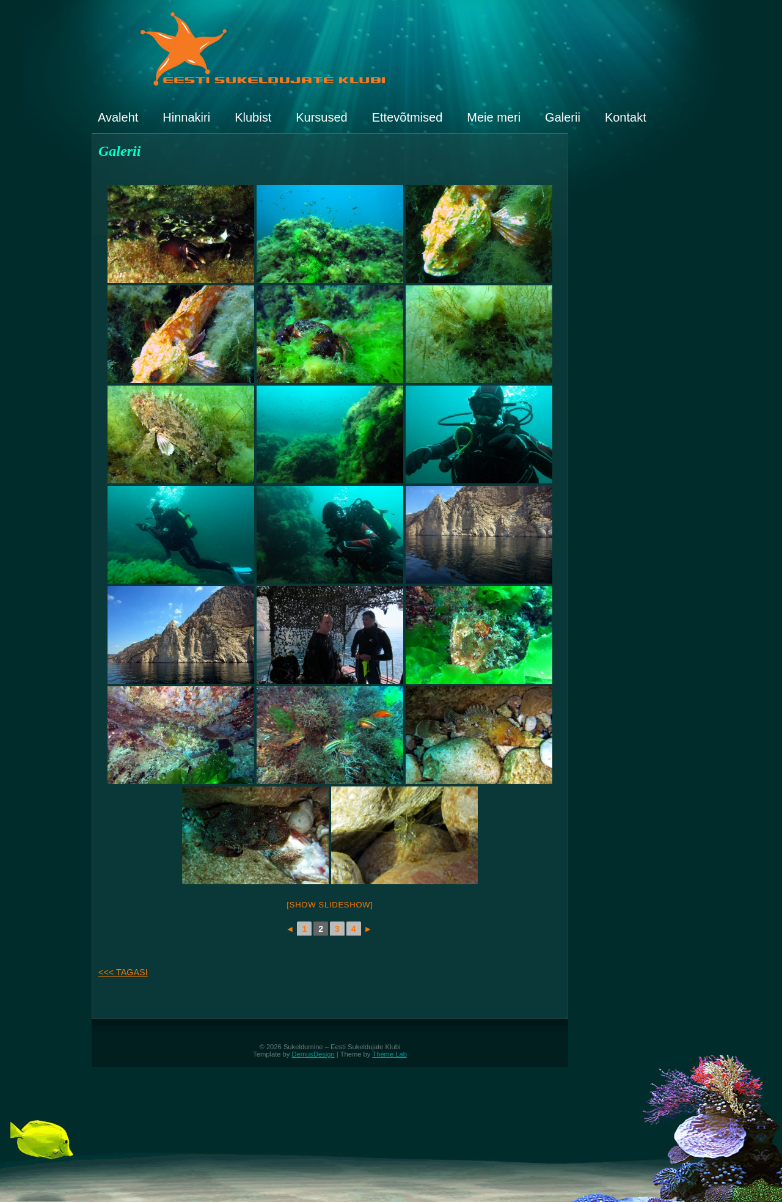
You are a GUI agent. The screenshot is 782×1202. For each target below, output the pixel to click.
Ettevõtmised (407, 117)
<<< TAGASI (123, 972)
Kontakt (625, 117)
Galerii (562, 117)
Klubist (253, 117)
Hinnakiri (186, 117)
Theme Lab (389, 1054)
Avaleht (118, 117)
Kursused (322, 117)
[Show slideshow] (330, 904)
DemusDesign (313, 1054)
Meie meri (494, 117)
